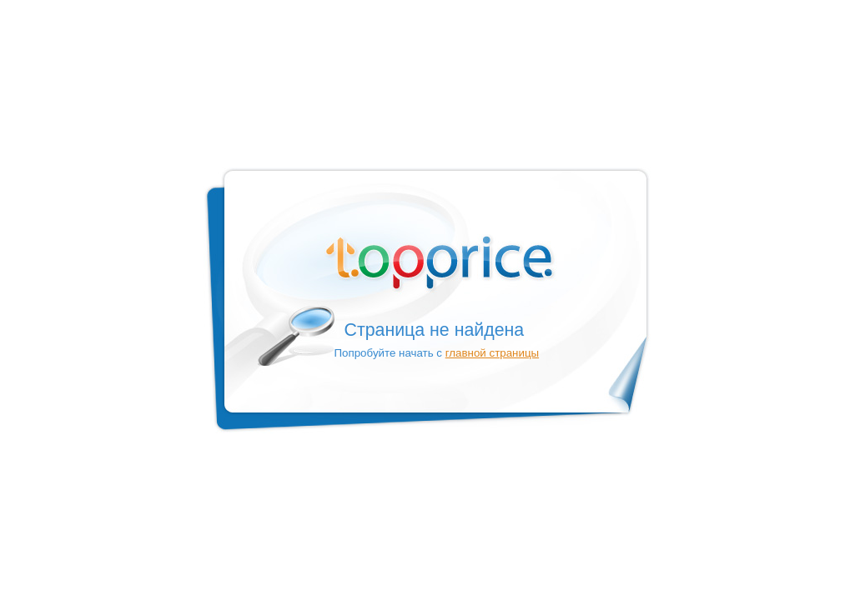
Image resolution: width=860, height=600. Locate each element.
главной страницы (492, 353)
